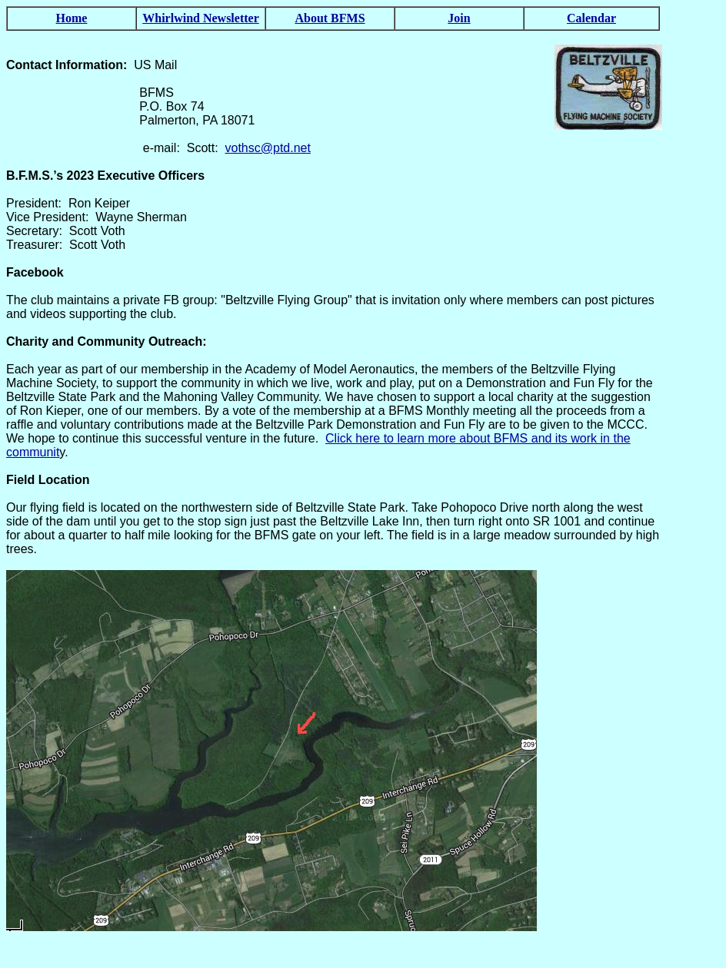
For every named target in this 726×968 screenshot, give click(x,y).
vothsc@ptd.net (268, 147)
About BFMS (330, 18)
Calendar (591, 18)
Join (459, 18)
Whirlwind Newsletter (200, 18)
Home (72, 18)
